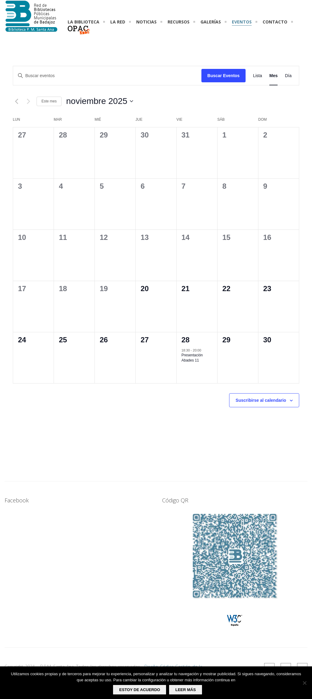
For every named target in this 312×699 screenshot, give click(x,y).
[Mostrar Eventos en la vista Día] (288, 75)
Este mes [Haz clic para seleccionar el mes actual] (49, 101)
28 (186, 340)
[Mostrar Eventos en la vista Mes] (273, 75)
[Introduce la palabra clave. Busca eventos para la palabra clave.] (107, 75)
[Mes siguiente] (28, 101)
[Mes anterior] (16, 101)
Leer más (185, 689)
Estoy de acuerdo (139, 689)
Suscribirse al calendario (261, 400)
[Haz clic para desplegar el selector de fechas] (99, 101)
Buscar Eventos (223, 75)
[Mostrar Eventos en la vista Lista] (257, 75)
